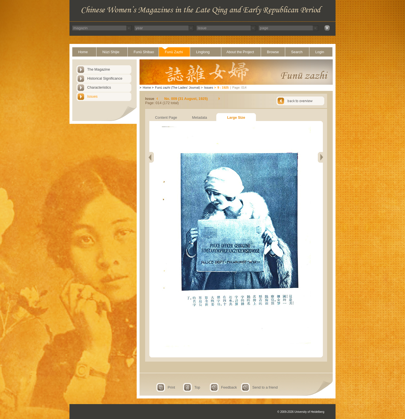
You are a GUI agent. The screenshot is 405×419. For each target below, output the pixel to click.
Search (297, 52)
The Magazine (98, 69)
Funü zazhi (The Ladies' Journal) (177, 87)
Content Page (166, 117)
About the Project (240, 52)
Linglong (203, 52)
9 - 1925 (223, 87)
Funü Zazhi (174, 52)
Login (319, 52)
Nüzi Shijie (110, 52)
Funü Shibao (144, 52)
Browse (273, 52)
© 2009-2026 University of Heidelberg (300, 411)
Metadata (199, 117)
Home (83, 52)
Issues (92, 96)
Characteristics (99, 87)
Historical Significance (104, 78)
